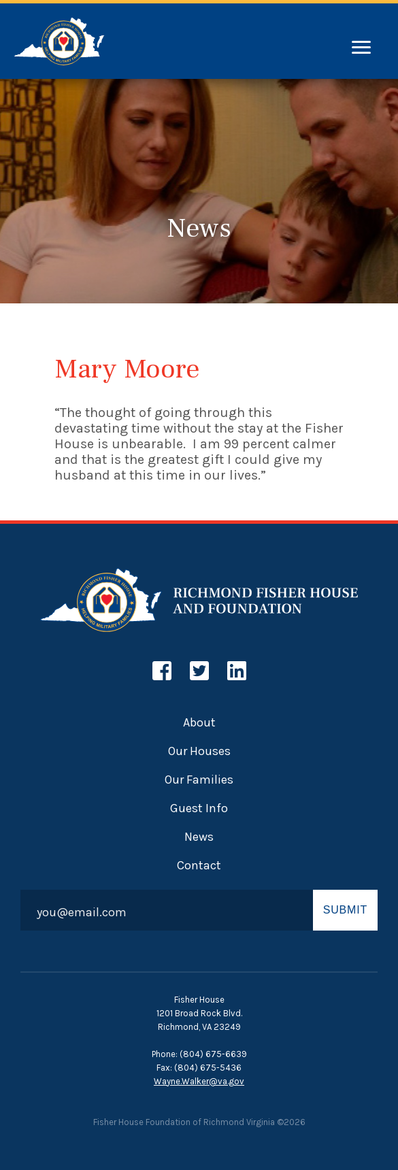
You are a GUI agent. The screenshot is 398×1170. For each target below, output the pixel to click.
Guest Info (199, 808)
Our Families (199, 779)
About (199, 722)
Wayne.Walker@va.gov (199, 1081)
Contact (199, 865)
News (199, 836)
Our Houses (199, 750)
